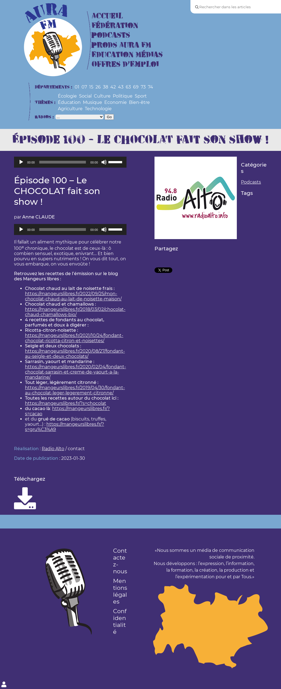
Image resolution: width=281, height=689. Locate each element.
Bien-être (139, 102)
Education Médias (127, 55)
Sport (141, 96)
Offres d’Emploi (125, 64)
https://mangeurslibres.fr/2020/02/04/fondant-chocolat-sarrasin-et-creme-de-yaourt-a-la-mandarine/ (75, 372)
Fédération (115, 26)
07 (84, 87)
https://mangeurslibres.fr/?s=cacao (67, 411)
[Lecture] (21, 162)
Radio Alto (53, 448)
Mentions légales (120, 591)
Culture (102, 96)
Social (85, 96)
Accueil (107, 16)
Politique (123, 96)
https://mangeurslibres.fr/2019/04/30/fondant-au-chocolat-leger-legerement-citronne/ (75, 390)
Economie (115, 102)
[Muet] (104, 162)
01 (77, 87)
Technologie (98, 108)
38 (105, 87)
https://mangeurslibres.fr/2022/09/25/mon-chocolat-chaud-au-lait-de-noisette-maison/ (73, 296)
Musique (92, 102)
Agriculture (70, 108)
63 (128, 87)
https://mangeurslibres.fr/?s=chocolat (65, 403)
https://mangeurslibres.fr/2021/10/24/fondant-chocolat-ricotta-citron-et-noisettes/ (74, 338)
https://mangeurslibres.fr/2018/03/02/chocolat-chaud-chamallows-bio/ (75, 312)
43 (120, 87)
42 (113, 87)
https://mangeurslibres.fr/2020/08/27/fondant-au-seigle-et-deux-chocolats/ (75, 353)
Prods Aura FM (121, 45)
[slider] (62, 162)
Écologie (67, 96)
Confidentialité (120, 621)
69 (136, 87)
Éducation (69, 102)
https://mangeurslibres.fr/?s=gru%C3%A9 (64, 427)
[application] (70, 162)
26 (98, 87)
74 (150, 87)
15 (91, 87)
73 (143, 87)
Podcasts (111, 35)
